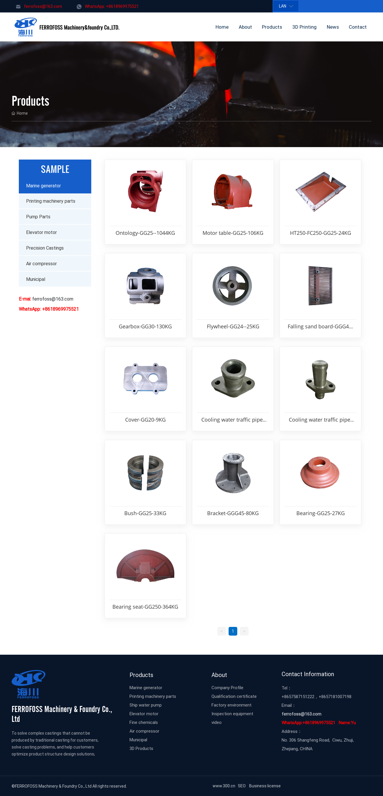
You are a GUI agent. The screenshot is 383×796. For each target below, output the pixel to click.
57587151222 (301, 696)
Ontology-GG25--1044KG (145, 232)
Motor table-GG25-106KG (233, 232)
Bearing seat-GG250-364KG (145, 606)
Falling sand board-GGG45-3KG (320, 326)
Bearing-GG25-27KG (320, 513)
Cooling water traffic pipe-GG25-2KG (233, 420)
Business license (265, 785)
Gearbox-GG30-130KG (145, 326)
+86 (285, 696)
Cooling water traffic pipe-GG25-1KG (320, 420)
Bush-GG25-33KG (145, 513)
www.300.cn (223, 785)
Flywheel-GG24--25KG (233, 326)
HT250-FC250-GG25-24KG (320, 232)
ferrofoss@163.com (43, 6)
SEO (242, 785)
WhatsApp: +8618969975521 (112, 6)
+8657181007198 (335, 696)
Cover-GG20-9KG (145, 419)
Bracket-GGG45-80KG (233, 513)
